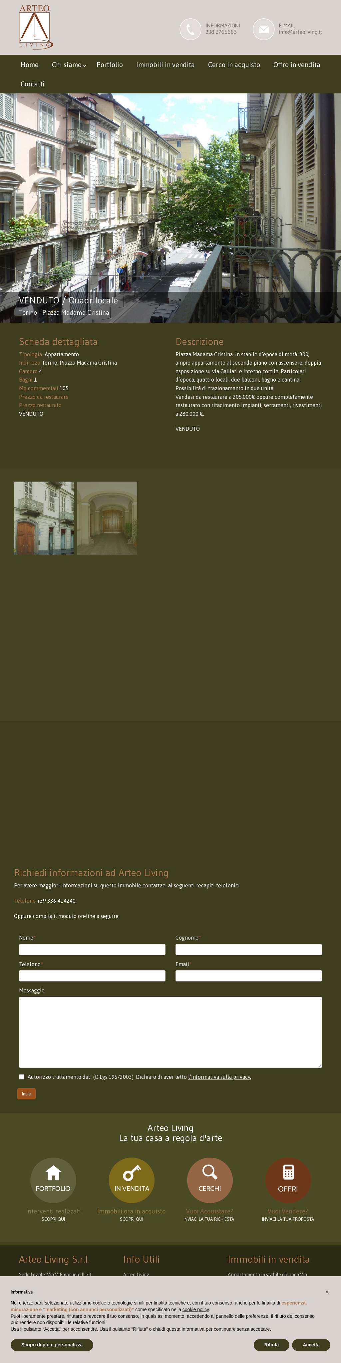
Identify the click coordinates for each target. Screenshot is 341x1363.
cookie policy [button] (195, 1309)
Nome (27, 938)
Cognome (188, 938)
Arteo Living (136, 1274)
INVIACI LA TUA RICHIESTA (209, 1219)
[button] (327, 1292)
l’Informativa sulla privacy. (219, 1077)
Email (183, 964)
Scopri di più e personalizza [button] (52, 1344)
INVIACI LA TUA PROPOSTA (288, 1219)
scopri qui (53, 1219)
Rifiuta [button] (271, 1344)
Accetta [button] (311, 1344)
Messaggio (32, 990)
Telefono (31, 964)
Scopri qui (131, 1219)
